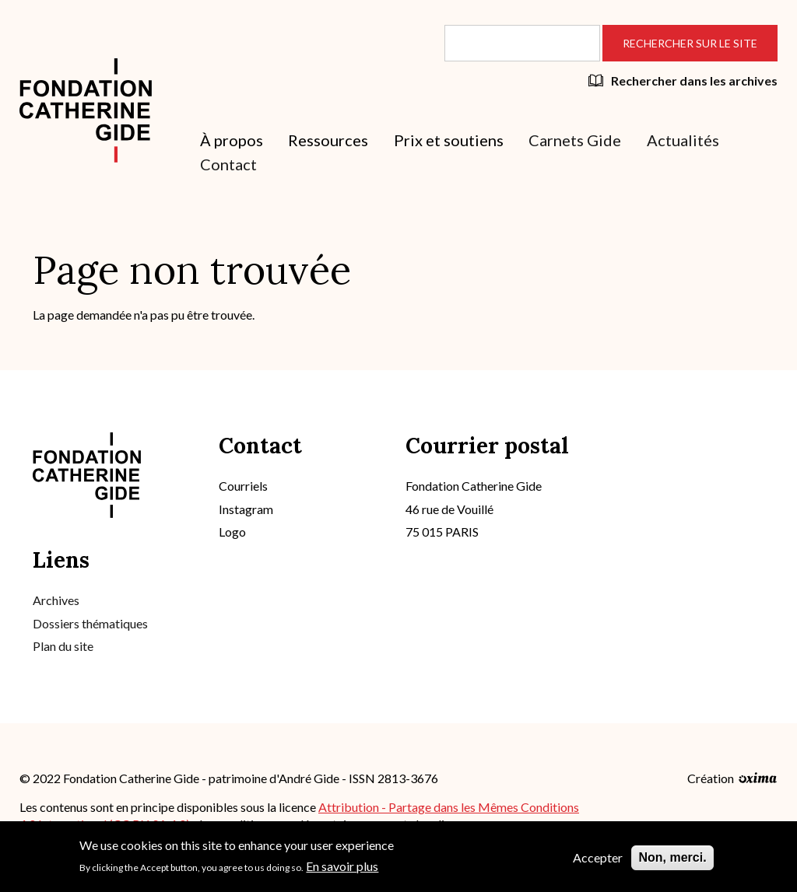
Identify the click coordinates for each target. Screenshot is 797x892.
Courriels (243, 485)
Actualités (683, 140)
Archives (56, 600)
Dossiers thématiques (90, 623)
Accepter (598, 862)
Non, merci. (672, 862)
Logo (232, 531)
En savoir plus (342, 870)
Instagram (246, 509)
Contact (228, 164)
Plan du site (63, 645)
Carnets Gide (574, 140)
